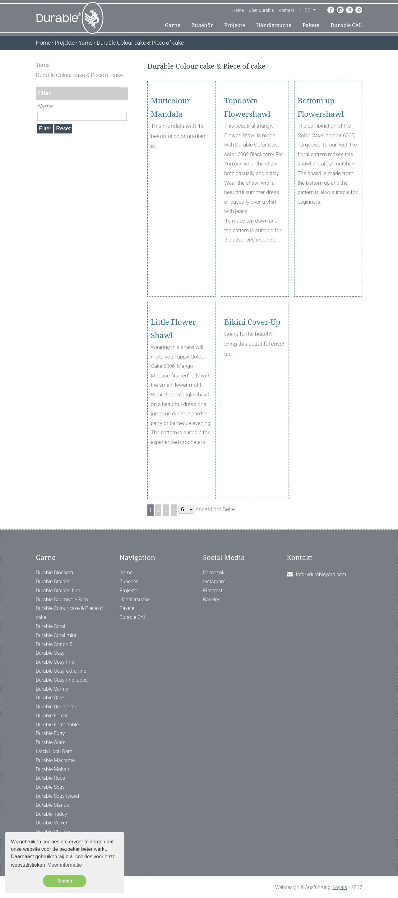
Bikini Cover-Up (252, 358)
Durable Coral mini (56, 635)
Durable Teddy (51, 814)
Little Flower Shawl (173, 365)
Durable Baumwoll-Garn (62, 599)
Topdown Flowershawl (247, 143)
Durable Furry (50, 733)
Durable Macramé (55, 760)
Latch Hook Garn (54, 751)
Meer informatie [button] (64, 865)
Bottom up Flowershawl (321, 143)
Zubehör (202, 25)
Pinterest (212, 590)
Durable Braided (53, 581)
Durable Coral (50, 626)
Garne (172, 25)
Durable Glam (51, 742)
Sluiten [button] (64, 880)
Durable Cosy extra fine (61, 671)
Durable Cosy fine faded (62, 680)
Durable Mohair (52, 769)
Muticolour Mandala (170, 143)
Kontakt (286, 10)
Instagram (214, 581)
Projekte (234, 25)
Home (238, 10)
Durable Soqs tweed (57, 796)
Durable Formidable (57, 725)
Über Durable (261, 10)
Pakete (311, 25)
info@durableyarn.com (321, 574)
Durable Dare (50, 698)
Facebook (213, 572)
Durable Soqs (50, 787)
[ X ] (124, 65)
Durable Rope (50, 778)
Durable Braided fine (58, 590)
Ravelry (211, 599)
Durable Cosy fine (55, 662)
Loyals (340, 887)
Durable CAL (346, 25)
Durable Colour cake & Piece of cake (69, 612)
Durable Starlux (52, 805)
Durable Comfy (52, 689)
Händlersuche (273, 25)
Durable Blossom (54, 572)
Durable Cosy (50, 653)
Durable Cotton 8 (54, 644)
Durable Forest (51, 716)
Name (44, 106)
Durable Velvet (51, 823)
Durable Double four (57, 707)
